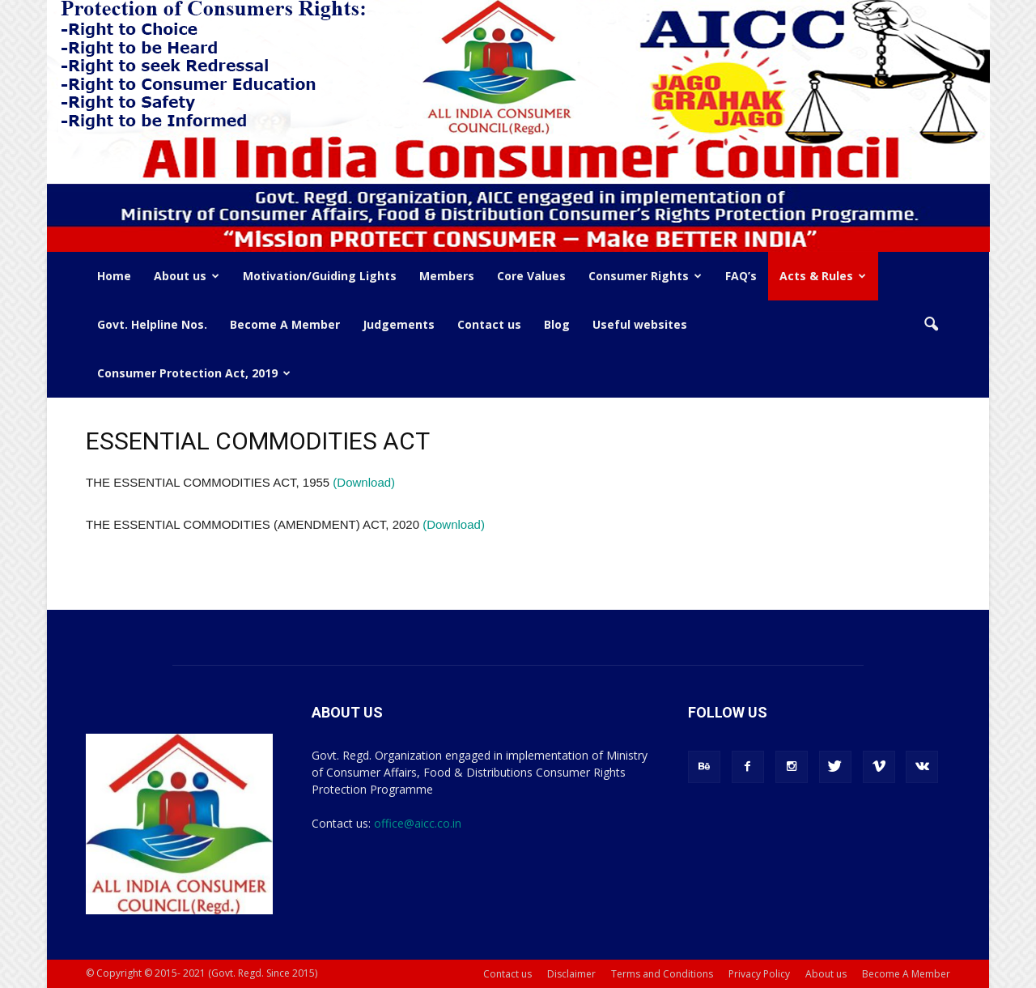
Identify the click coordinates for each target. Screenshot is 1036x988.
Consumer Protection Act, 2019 (194, 373)
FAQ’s (741, 275)
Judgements (399, 324)
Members (446, 275)
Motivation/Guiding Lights (320, 275)
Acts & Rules (822, 275)
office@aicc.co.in (417, 823)
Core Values (531, 275)
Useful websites (639, 324)
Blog (557, 324)
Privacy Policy (759, 974)
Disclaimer (571, 974)
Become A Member (285, 324)
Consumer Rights (645, 275)
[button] (930, 324)
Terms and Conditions (662, 974)
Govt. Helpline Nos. (152, 324)
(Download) (364, 482)
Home (114, 275)
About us (186, 275)
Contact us (489, 324)
